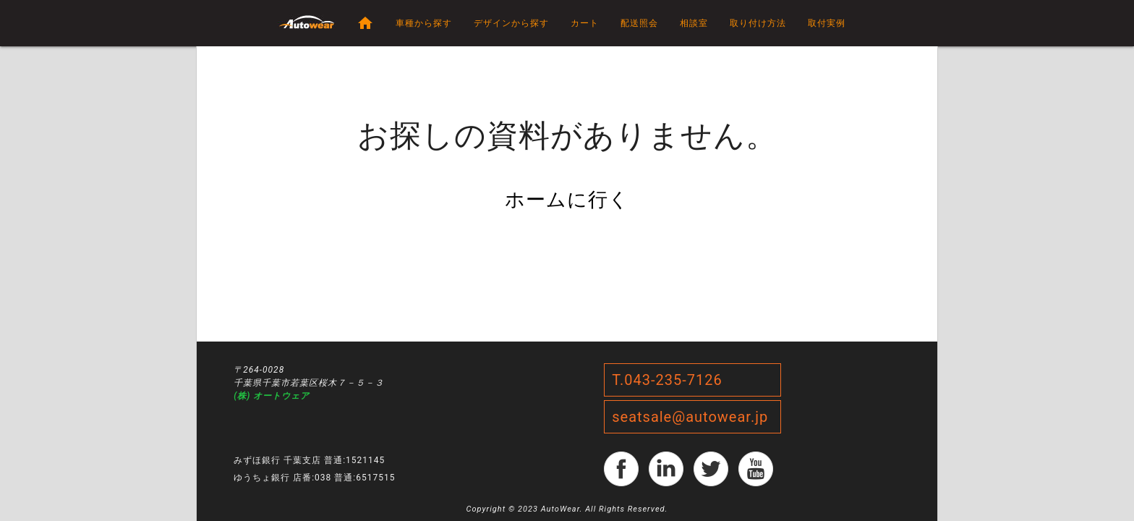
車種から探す (424, 23)
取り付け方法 (758, 23)
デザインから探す (511, 23)
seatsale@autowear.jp (690, 416)
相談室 (694, 23)
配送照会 (639, 23)
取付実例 (826, 23)
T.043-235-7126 (667, 380)
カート (585, 23)
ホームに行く (567, 199)
